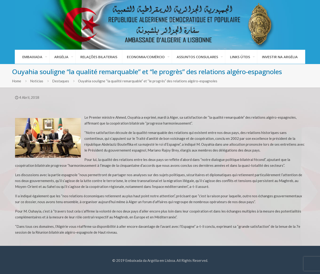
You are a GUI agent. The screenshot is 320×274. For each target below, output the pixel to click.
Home (16, 81)
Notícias (36, 81)
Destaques (60, 81)
